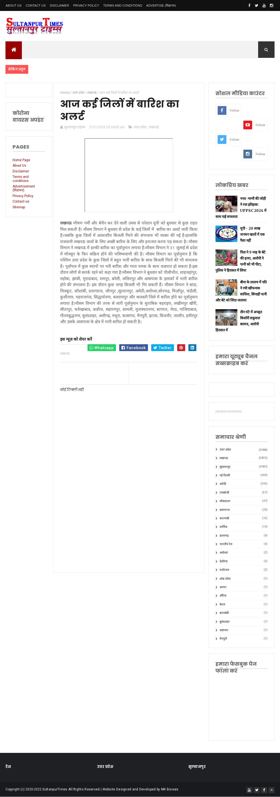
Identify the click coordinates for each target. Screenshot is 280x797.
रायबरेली (224, 492)
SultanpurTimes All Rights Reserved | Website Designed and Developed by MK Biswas (110, 789)
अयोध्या (224, 552)
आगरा (223, 587)
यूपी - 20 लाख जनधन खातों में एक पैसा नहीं (252, 234)
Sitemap (19, 207)
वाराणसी (224, 518)
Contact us (21, 201)
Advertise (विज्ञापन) (161, 5)
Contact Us (36, 5)
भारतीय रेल (226, 544)
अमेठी (223, 484)
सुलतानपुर (225, 467)
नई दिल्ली (225, 475)
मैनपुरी (223, 639)
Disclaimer (59, 5)
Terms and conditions (122, 5)
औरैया (223, 595)
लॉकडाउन (225, 501)
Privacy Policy (86, 5)
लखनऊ (154, 126)
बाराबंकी (224, 613)
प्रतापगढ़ (224, 535)
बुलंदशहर (225, 622)
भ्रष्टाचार (224, 630)
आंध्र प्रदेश (225, 578)
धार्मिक (223, 527)
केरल (222, 604)
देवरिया (224, 561)
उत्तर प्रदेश (140, 126)
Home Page (21, 160)
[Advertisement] (128, 520)
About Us (13, 5)
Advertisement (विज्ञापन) (24, 188)
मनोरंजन (224, 570)
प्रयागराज (225, 510)
